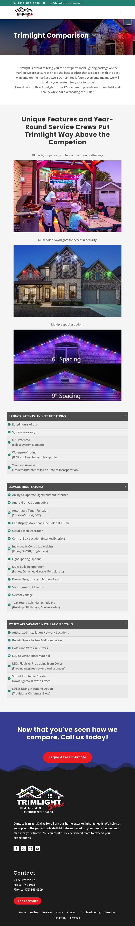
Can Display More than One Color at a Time (41, 532)
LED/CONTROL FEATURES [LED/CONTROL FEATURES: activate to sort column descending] (26, 491)
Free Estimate (27, 915)
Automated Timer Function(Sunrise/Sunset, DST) (30, 522)
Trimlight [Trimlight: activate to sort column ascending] (91, 416)
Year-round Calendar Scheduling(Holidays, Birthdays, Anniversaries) (36, 614)
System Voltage (22, 604)
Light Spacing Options (26, 568)
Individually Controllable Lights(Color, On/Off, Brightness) (32, 558)
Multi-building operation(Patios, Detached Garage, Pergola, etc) (38, 578)
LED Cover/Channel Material (31, 670)
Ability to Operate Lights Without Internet (40, 502)
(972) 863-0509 (28, 3)
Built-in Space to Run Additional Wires (37, 654)
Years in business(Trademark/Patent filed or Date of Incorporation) (45, 472)
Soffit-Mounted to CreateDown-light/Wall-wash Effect (31, 693)
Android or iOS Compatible (30, 512)
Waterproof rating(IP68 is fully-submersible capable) (34, 459)
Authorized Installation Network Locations (40, 647)
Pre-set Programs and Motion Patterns (38, 589)
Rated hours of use (24, 424)
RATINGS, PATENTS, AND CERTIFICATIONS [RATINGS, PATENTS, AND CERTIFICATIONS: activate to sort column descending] (37, 416)
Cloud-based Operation (27, 540)
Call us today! (84, 751)
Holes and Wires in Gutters (30, 662)
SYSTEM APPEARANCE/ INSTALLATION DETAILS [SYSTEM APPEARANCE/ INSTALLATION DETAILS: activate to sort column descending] (35, 636)
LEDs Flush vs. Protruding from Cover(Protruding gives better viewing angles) (38, 680)
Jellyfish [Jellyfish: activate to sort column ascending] (115, 416)
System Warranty (23, 434)
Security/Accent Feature (28, 597)
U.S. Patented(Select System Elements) (28, 447)
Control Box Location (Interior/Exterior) (38, 548)
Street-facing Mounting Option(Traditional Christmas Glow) (32, 705)
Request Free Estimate (67, 771)
